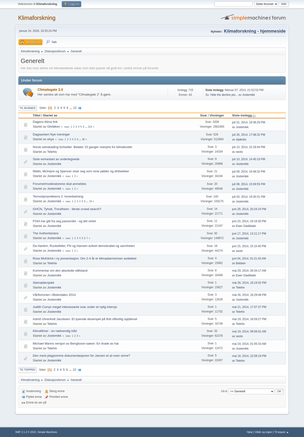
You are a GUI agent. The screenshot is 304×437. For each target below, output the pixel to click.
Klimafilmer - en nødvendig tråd (55, 331)
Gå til (224, 391)
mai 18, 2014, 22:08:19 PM (249, 356)
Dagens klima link (45, 122)
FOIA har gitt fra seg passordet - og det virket (64, 221)
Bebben (241, 263)
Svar (203, 115)
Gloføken (53, 126)
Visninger (217, 115)
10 (90, 201)
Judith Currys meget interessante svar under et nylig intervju (75, 307)
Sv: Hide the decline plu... (221, 94)
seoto (239, 152)
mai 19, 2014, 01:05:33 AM (249, 344)
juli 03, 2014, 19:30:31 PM (248, 196)
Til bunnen (27, 108)
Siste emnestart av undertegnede (56, 159)
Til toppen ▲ (281, 432)
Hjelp (250, 432)
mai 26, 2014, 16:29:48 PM (249, 295)
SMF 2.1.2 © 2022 (25, 432)
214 (90, 126)
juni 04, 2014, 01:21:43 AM (249, 258)
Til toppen (27, 369)
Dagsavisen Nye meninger (51, 134)
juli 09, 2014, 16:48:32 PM (248, 171)
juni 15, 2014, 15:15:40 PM (249, 246)
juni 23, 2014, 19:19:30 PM (249, 221)
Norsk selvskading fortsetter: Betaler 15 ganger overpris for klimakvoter (82, 147)
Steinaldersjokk (43, 282)
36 (83, 139)
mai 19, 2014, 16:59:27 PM (249, 319)
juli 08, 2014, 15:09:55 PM (248, 184)
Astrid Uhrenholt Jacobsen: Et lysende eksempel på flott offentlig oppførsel (85, 319)
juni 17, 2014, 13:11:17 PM (249, 233)
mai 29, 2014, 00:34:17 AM (249, 270)
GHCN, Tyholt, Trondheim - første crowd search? (67, 209)
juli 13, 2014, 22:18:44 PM (248, 147)
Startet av (50, 115)
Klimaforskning (36, 17)
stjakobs (241, 139)
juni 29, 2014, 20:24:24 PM (249, 209)
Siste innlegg (244, 115)
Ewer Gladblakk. (246, 226)
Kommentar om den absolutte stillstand (60, 270)
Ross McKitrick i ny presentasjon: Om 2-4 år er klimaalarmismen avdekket (84, 258)
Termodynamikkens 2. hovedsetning (58, 196)
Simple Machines (47, 432)
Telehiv (52, 152)
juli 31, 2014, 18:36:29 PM (248, 122)
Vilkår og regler (263, 432)
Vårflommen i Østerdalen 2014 (54, 295)
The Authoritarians (45, 233)
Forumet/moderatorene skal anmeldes (59, 184)
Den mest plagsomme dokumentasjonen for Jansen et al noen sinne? (81, 355)
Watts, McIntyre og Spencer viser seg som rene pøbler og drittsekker (81, 171)
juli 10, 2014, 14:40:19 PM (248, 159)
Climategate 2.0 (50, 89)
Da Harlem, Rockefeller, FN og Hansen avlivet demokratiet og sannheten (84, 246)
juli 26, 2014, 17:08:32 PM (248, 134)
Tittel (36, 115)
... (71, 108)
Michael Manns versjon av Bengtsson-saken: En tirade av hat (76, 343)
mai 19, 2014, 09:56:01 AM (249, 331)
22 (75, 108)
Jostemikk (248, 94)
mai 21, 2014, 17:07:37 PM (249, 307)
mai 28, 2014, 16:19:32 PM (249, 282)
